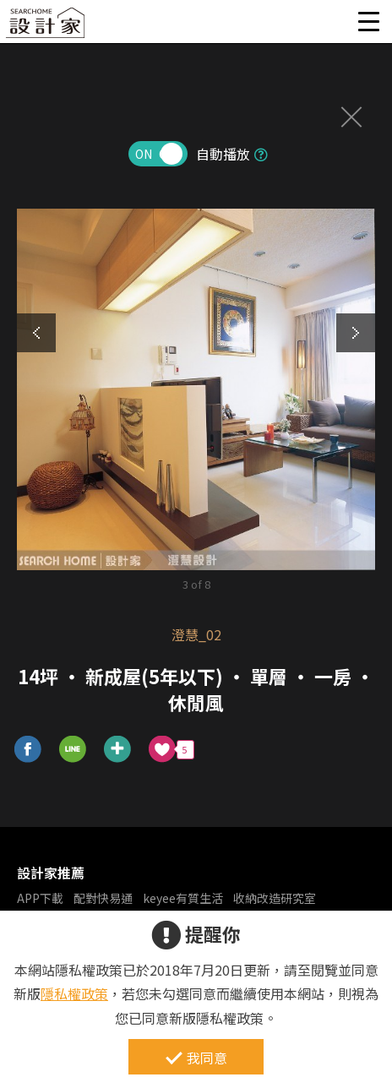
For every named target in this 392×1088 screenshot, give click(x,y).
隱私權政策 (74, 993)
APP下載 (40, 897)
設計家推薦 (50, 872)
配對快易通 (103, 897)
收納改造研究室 (274, 897)
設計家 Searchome (46, 27)
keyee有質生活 (183, 897)
